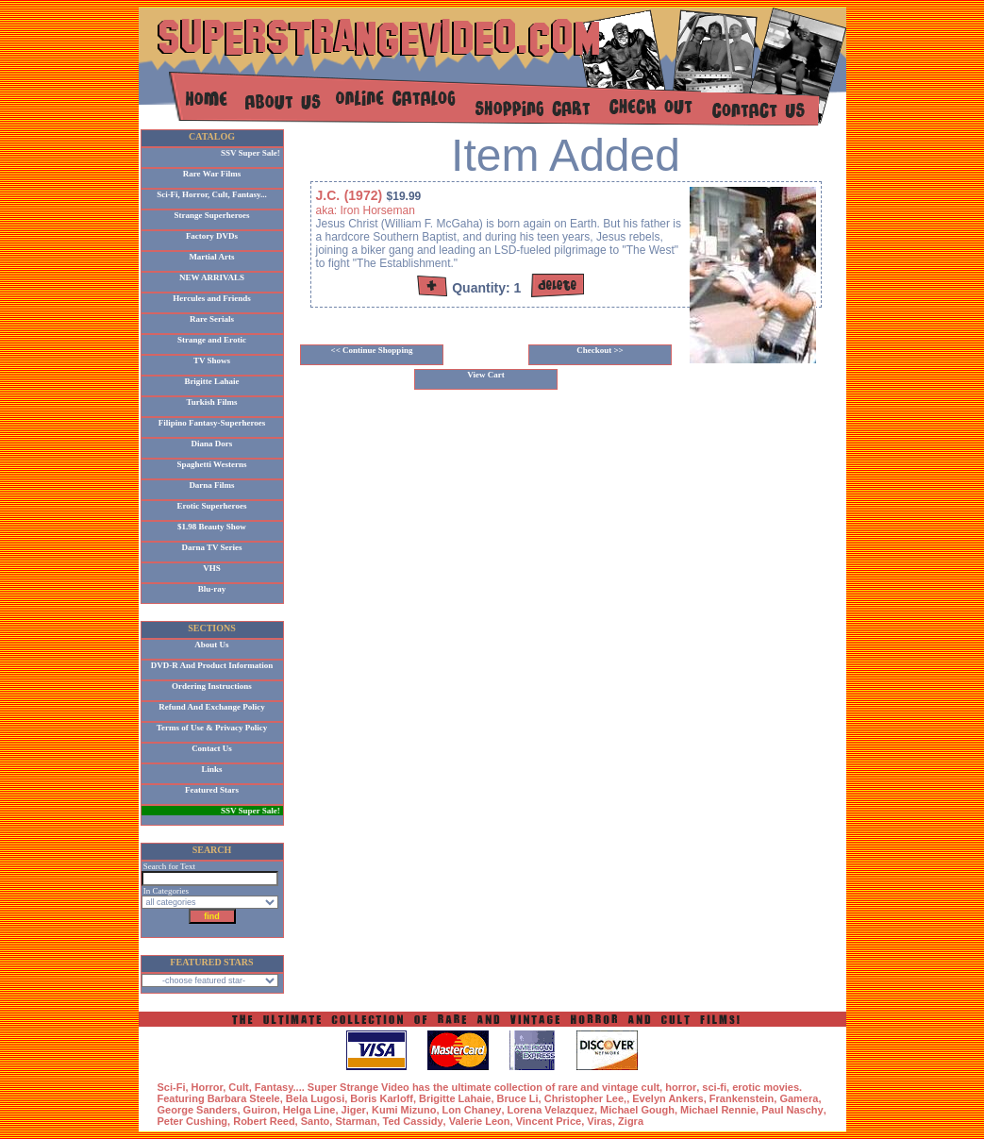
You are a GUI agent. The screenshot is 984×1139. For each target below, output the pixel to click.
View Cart (485, 374)
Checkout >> (600, 350)
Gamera (798, 1098)
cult (651, 1087)
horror (680, 1087)
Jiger (354, 1109)
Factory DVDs (212, 236)
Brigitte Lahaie (211, 381)
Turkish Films (212, 402)
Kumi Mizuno (404, 1109)
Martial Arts (211, 256)
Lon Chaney (472, 1109)
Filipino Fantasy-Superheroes (212, 422)
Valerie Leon (479, 1121)
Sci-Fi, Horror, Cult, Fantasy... (212, 194)
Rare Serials (212, 319)
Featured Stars (212, 790)
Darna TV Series (211, 547)
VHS (212, 568)
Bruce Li (518, 1098)
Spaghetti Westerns (211, 464)
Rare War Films (212, 173)
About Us (211, 644)
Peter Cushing (193, 1121)
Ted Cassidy (413, 1121)
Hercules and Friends (211, 298)
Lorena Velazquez (551, 1109)
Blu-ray (212, 589)
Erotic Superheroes (212, 506)
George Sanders (198, 1109)
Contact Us (212, 748)
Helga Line (309, 1109)
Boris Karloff (381, 1098)
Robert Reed (263, 1121)
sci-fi (714, 1087)
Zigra (630, 1121)
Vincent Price (549, 1121)
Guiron (260, 1109)
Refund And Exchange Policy (211, 707)
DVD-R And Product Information (212, 665)
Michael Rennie (718, 1109)
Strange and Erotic (211, 339)
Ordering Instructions (212, 686)
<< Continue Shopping (372, 350)
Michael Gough (637, 1109)
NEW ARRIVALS (211, 277)
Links (211, 769)
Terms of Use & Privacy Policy (212, 727)
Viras (599, 1121)
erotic (746, 1087)
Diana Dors (212, 443)
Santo (315, 1121)
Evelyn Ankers (667, 1098)
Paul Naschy (792, 1109)
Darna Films (211, 485)
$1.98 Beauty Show (211, 526)
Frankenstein (741, 1098)
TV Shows (211, 360)
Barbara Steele (244, 1098)
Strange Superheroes (211, 215)
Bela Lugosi (315, 1098)
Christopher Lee (584, 1098)
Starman (355, 1121)
